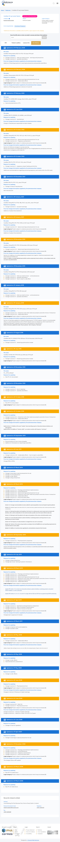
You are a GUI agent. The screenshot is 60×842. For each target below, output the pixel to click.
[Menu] (57, 3)
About (16, 831)
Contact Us (17, 833)
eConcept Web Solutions (33, 840)
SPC (6, 42)
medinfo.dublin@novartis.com (11, 807)
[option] (20, 26)
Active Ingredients (42, 831)
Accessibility (29, 833)
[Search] (53, 3)
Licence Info (26, 42)
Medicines (7, 10)
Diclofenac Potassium (20, 26)
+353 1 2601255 (40, 807)
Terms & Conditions (30, 831)
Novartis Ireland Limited (9, 20)
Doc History (36, 42)
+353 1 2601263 (7, 812)
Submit (44, 37)
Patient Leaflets (16, 42)
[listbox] (20, 26)
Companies (40, 833)
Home (2, 10)
